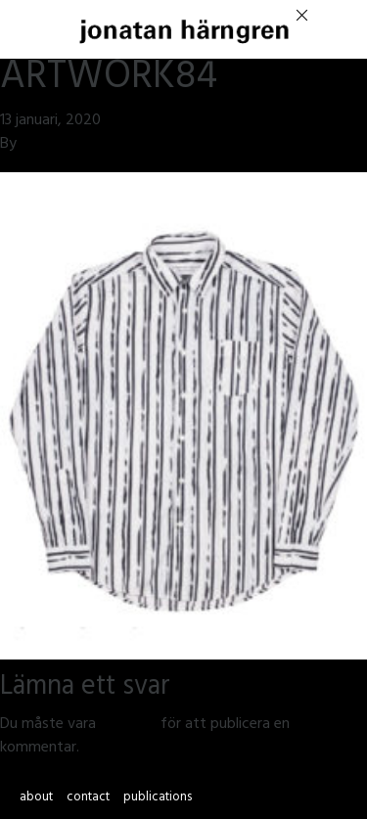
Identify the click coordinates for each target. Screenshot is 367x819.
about (36, 798)
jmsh (36, 144)
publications (157, 798)
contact (88, 798)
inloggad (128, 725)
